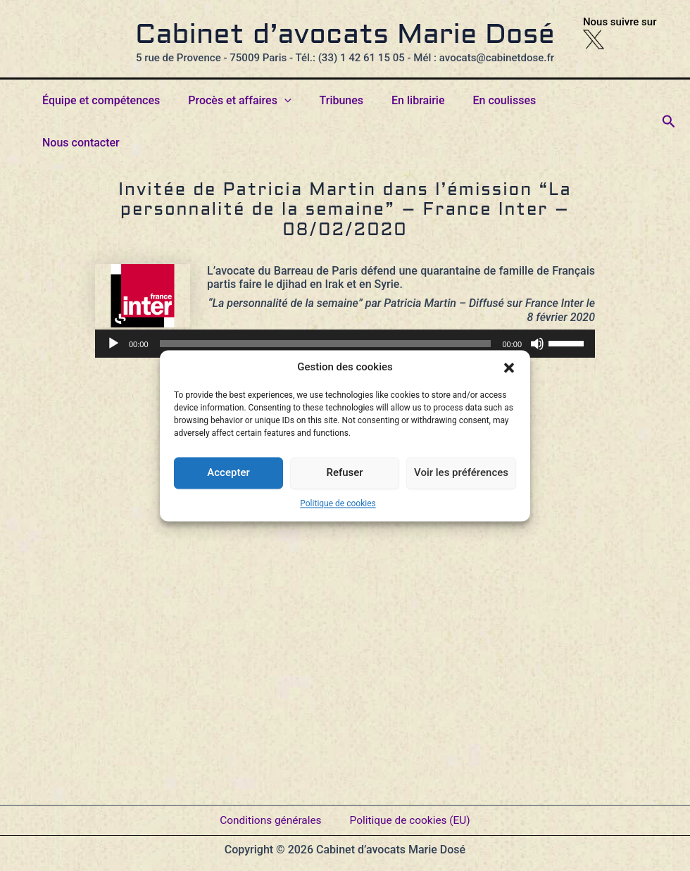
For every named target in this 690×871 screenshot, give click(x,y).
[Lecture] (113, 301)
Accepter (228, 472)
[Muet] (537, 301)
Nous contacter (592, 100)
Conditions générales (268, 814)
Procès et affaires (251, 101)
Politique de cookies (337, 503)
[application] (345, 301)
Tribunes (347, 100)
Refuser (344, 472)
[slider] (325, 301)
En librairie (418, 100)
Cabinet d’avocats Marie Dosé (345, 36)
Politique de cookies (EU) (412, 814)
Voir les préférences (461, 472)
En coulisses (499, 100)
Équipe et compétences (118, 100)
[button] (509, 368)
